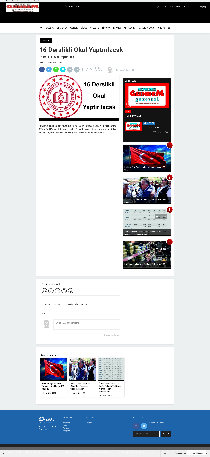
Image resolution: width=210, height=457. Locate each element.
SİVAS (84, 27)
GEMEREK (62, 27)
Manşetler (66, 431)
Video (117, 27)
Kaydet (166, 434)
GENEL (74, 27)
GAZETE (94, 27)
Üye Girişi (203, 7)
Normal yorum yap (52, 304)
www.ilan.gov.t (69, 132)
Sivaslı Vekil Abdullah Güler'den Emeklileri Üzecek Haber (145, 201)
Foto (106, 27)
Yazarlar (130, 27)
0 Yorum (46, 314)
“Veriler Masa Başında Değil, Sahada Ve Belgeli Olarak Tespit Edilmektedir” (144, 233)
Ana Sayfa (66, 423)
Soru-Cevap (146, 27)
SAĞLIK (50, 27)
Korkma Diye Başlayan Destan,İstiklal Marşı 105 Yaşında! (144, 168)
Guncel (46, 40)
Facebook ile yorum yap (75, 304)
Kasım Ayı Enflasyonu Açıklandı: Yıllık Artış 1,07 (144, 264)
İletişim (161, 27)
